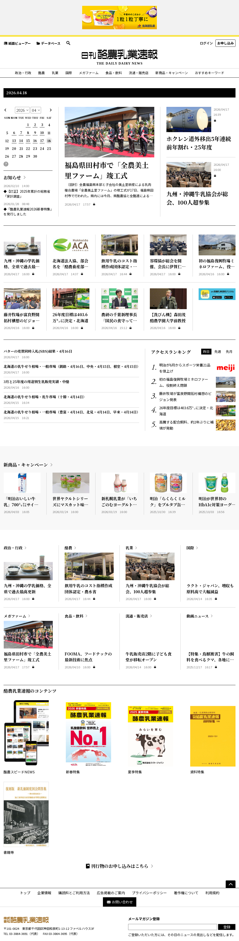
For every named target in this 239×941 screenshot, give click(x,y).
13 (14, 123)
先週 (217, 334)
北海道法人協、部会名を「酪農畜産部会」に (70, 249)
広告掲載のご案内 (111, 875)
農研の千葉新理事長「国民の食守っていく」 (119, 303)
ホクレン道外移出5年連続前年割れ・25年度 (198, 125)
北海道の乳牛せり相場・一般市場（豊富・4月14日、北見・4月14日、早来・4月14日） (72, 394)
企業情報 (44, 875)
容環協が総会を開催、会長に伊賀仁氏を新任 (168, 249)
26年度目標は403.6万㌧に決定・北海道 (70, 300)
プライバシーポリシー (149, 875)
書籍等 (26, 800)
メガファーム (88, 55)
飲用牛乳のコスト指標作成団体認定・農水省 (119, 249)
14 (21, 123)
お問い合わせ (119, 884)
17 (42, 123)
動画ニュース (197, 598)
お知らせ (12, 160)
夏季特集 (150, 720)
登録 (226, 909)
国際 (68, 55)
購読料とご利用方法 (74, 875)
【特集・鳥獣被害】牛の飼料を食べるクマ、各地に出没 (210, 642)
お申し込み (225, 25)
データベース (48, 25)
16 (35, 123)
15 (28, 123)
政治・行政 (23, 55)
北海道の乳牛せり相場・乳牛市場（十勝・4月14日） (45, 379)
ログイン (206, 25)
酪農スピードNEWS (26, 720)
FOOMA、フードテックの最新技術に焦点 (88, 639)
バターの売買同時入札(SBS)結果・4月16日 (38, 333)
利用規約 (212, 875)
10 (42, 115)
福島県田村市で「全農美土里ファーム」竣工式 (107, 152)
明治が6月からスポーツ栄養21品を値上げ (197, 350)
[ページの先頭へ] (230, 866)
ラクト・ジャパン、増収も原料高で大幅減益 (210, 571)
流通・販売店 (138, 55)
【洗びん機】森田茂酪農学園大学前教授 (168, 300)
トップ (25, 875)
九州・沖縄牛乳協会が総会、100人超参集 (197, 180)
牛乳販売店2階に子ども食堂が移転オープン (149, 639)
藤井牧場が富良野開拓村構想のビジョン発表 (21, 303)
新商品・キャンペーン (171, 55)
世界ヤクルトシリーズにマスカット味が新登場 (70, 487)
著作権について (186, 875)
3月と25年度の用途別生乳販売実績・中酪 (36, 364)
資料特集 (212, 720)
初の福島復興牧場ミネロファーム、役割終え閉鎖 (217, 249)
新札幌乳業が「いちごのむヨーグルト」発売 (119, 487)
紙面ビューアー (17, 25)
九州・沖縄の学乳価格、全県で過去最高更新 (21, 249)
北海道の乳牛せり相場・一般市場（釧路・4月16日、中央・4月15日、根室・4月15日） (72, 348)
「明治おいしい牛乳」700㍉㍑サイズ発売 (21, 487)
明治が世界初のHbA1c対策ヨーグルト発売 (217, 487)
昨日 (206, 334)
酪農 (41, 55)
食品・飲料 (113, 55)
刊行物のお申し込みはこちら (116, 848)
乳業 (55, 55)
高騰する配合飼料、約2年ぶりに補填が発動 (197, 407)
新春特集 (88, 720)
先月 (229, 334)
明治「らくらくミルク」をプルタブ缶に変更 (168, 487)
